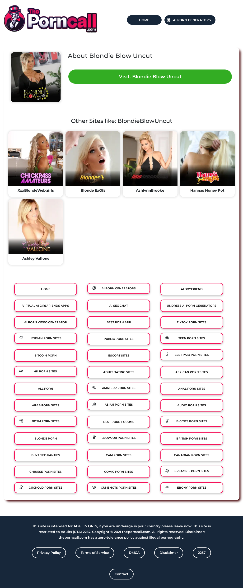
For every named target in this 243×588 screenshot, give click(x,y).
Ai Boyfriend (192, 289)
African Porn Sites (191, 372)
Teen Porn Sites (191, 338)
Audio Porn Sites (191, 405)
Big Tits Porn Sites (191, 421)
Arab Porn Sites (45, 405)
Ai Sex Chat (118, 305)
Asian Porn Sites (119, 404)
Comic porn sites (118, 471)
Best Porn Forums (118, 422)
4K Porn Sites (45, 371)
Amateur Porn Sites (119, 388)
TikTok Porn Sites (191, 322)
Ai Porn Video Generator (45, 322)
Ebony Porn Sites (191, 487)
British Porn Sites (191, 438)
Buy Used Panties (45, 455)
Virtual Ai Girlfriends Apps (45, 305)
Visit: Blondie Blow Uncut (150, 76)
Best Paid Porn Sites (191, 355)
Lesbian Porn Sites (45, 338)
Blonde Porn (45, 438)
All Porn (45, 388)
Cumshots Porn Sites (119, 487)
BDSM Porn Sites (46, 421)
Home (144, 20)
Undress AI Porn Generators (191, 305)
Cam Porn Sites (118, 455)
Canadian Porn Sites (191, 455)
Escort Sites (118, 355)
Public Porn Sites (119, 339)
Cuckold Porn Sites (45, 487)
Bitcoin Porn (45, 355)
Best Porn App (119, 322)
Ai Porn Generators (192, 20)
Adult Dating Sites (118, 372)
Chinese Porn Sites (45, 471)
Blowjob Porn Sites (119, 438)
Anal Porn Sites (191, 388)
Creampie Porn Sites (191, 471)
